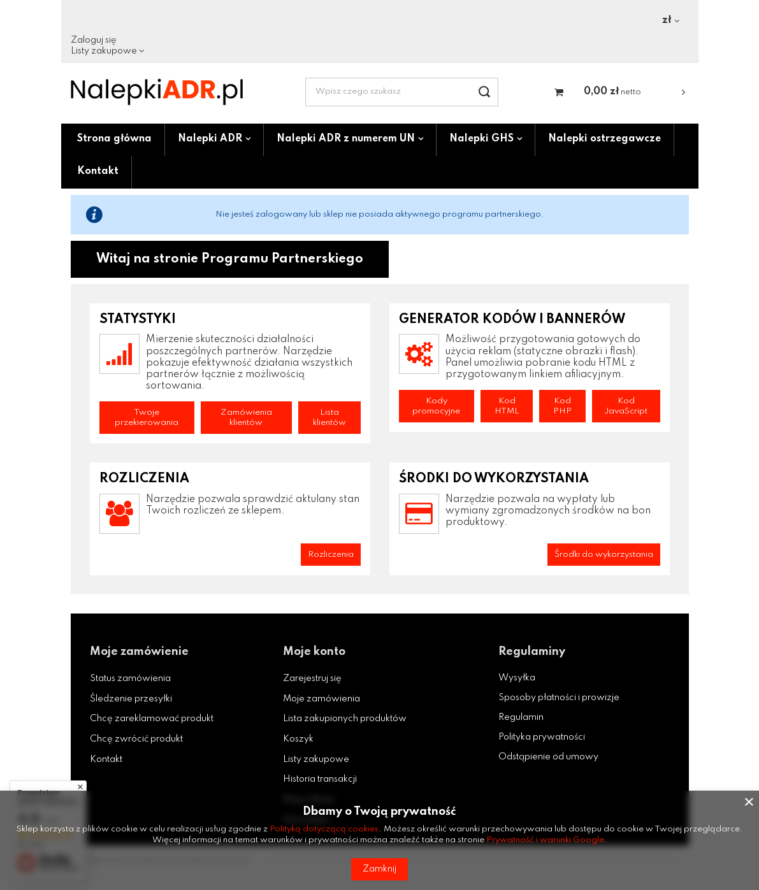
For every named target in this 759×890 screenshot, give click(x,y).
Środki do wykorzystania (603, 554)
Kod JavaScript (625, 406)
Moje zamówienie (139, 651)
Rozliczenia (331, 554)
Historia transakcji (320, 779)
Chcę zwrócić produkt (136, 739)
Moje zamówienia (321, 698)
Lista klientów (329, 417)
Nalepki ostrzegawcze (604, 139)
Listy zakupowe (104, 51)
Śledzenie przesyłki (131, 698)
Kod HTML (507, 406)
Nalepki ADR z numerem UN (346, 139)
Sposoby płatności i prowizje (558, 697)
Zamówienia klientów (246, 417)
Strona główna (114, 139)
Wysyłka (516, 677)
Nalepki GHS (481, 139)
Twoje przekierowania (146, 417)
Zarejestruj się (312, 678)
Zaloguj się (94, 40)
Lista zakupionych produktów (345, 718)
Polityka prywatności (541, 737)
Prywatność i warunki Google (545, 840)
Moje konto (314, 651)
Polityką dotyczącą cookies (324, 829)
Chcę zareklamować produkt (151, 718)
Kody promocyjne (436, 406)
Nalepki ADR (210, 139)
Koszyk (298, 739)
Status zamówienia (130, 678)
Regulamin (521, 717)
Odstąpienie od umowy (548, 756)
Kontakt (98, 171)
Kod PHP (562, 406)
